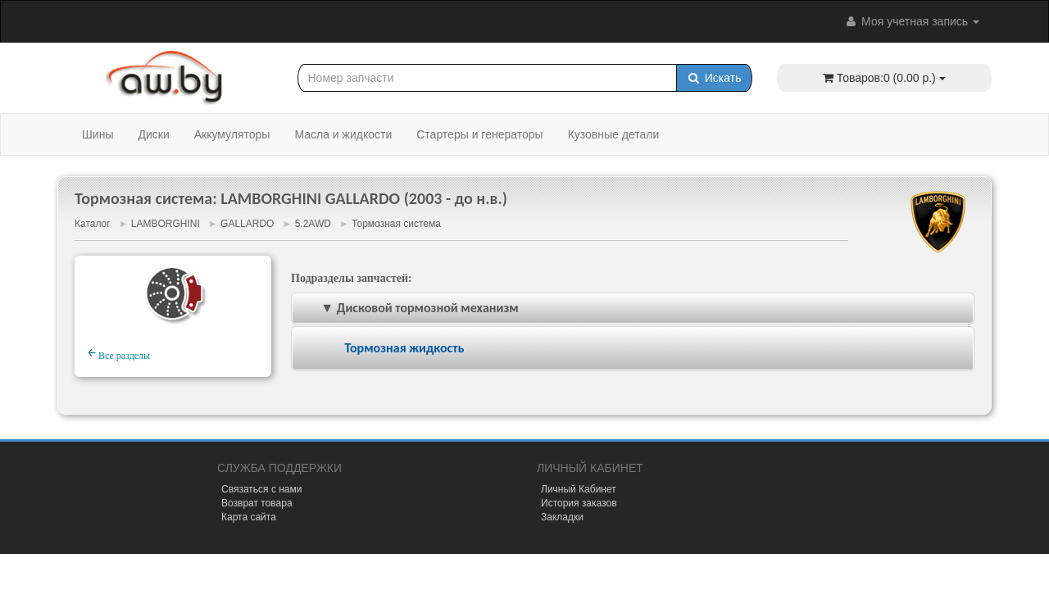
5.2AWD (313, 223)
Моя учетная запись (911, 21)
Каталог (93, 223)
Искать (714, 77)
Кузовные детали (614, 134)
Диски (153, 134)
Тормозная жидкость (404, 348)
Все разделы (119, 353)
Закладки (562, 517)
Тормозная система (396, 223)
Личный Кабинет (578, 489)
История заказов (579, 503)
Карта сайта (248, 517)
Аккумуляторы (232, 134)
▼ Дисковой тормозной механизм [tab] (408, 307)
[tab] (632, 348)
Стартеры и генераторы (479, 134)
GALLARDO (247, 223)
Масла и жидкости (343, 134)
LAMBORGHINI (165, 223)
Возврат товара (257, 503)
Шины (97, 134)
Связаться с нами (261, 489)
